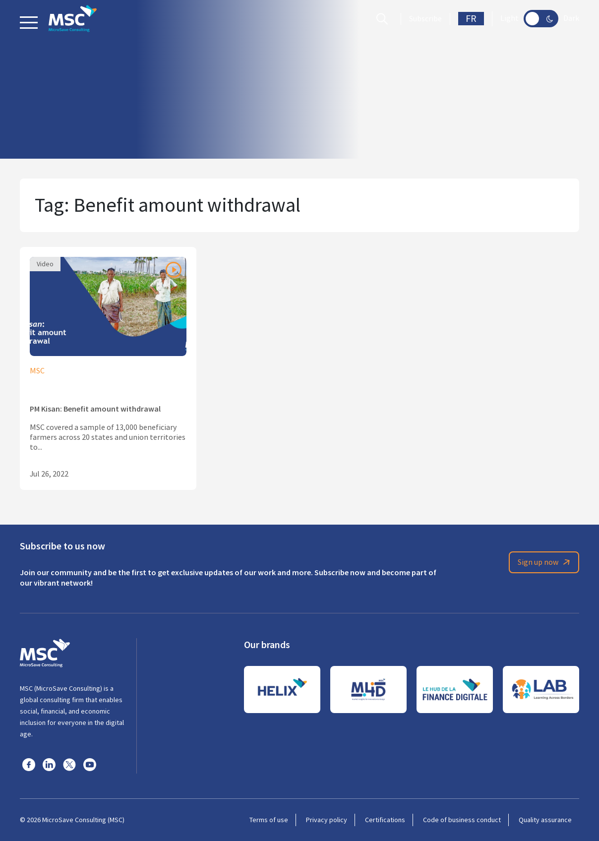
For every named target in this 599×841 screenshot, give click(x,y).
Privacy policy (326, 819)
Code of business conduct (462, 819)
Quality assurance (545, 819)
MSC (37, 371)
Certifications (385, 819)
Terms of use (268, 819)
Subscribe (425, 19)
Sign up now (545, 562)
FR (471, 18)
